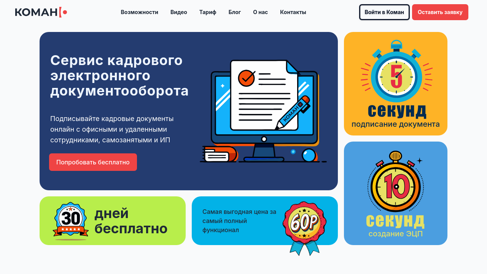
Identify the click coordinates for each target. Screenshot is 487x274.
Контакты (293, 12)
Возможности (139, 12)
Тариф (207, 12)
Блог (235, 12)
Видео (178, 12)
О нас (260, 12)
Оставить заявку (440, 12)
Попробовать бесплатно (93, 162)
